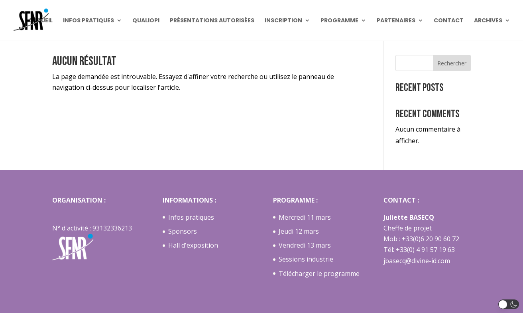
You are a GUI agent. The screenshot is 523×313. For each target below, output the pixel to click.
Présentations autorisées (212, 21)
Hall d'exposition (193, 245)
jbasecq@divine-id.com (416, 260)
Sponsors (182, 231)
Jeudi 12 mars (299, 231)
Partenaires (396, 21)
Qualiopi (145, 21)
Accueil (40, 21)
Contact (449, 21)
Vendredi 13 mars (305, 245)
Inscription (283, 21)
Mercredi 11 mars (305, 217)
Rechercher (451, 63)
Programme (339, 21)
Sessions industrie (306, 259)
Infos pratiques (88, 21)
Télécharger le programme (319, 273)
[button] (508, 304)
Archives (488, 21)
